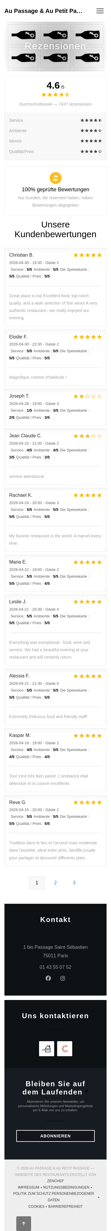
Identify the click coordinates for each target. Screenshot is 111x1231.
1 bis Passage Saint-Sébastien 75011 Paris (59, 951)
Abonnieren (55, 1136)
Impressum (30, 1188)
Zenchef (55, 1181)
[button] (100, 10)
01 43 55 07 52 (55, 967)
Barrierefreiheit (65, 1207)
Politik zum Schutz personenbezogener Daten (57, 1197)
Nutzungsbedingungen (68, 1188)
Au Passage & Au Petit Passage (44, 11)
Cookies (38, 1207)
